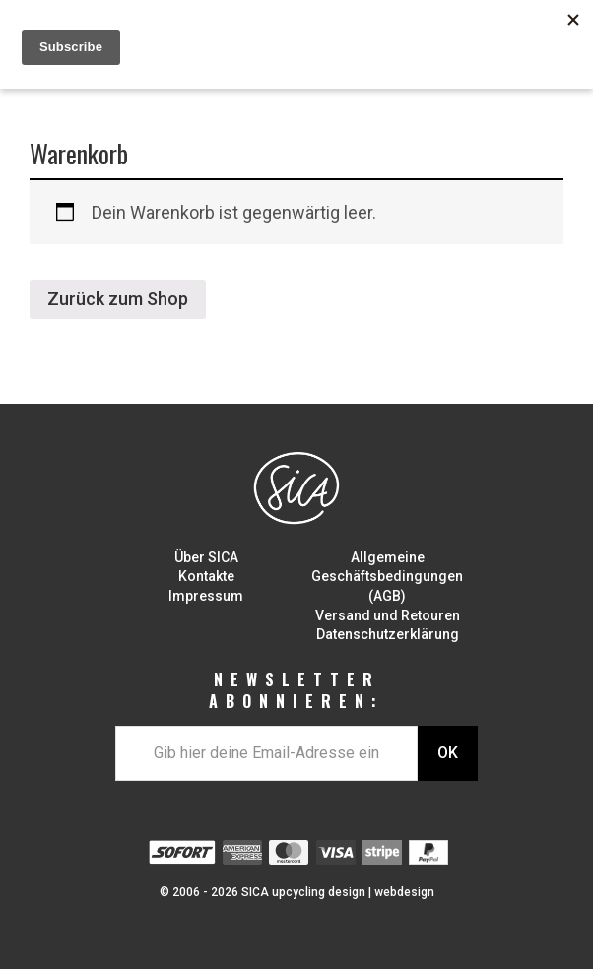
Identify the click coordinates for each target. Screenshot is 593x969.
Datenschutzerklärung (387, 634)
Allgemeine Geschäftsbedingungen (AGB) (387, 576)
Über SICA (206, 557)
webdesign (404, 892)
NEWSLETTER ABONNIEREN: (296, 691)
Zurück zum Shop (117, 299)
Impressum (205, 596)
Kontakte (206, 576)
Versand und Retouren (387, 615)
